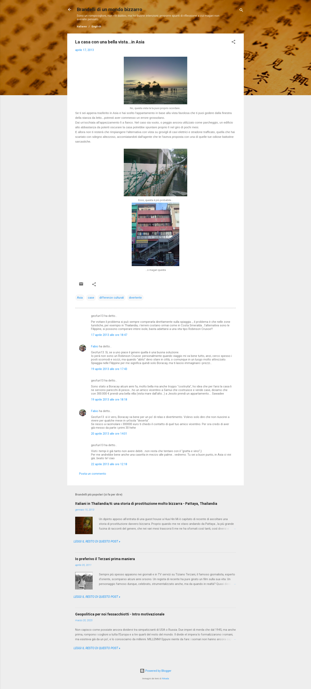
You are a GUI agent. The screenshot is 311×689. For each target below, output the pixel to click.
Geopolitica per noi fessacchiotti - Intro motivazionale (119, 614)
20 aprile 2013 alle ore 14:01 (109, 433)
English (96, 26)
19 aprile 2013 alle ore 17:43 (109, 369)
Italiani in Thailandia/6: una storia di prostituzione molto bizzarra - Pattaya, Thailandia (146, 503)
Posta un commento (92, 473)
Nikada (165, 678)
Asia (80, 297)
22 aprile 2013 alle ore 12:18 (109, 464)
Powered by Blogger (155, 671)
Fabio (94, 346)
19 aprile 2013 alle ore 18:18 (109, 399)
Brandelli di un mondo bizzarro (109, 9)
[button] (233, 42)
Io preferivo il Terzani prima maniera (105, 559)
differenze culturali (111, 297)
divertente (135, 297)
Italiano (82, 26)
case (91, 297)
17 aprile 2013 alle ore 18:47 (109, 335)
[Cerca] (241, 11)
